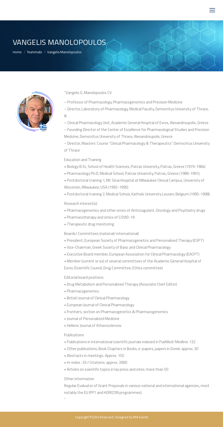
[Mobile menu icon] (212, 10)
